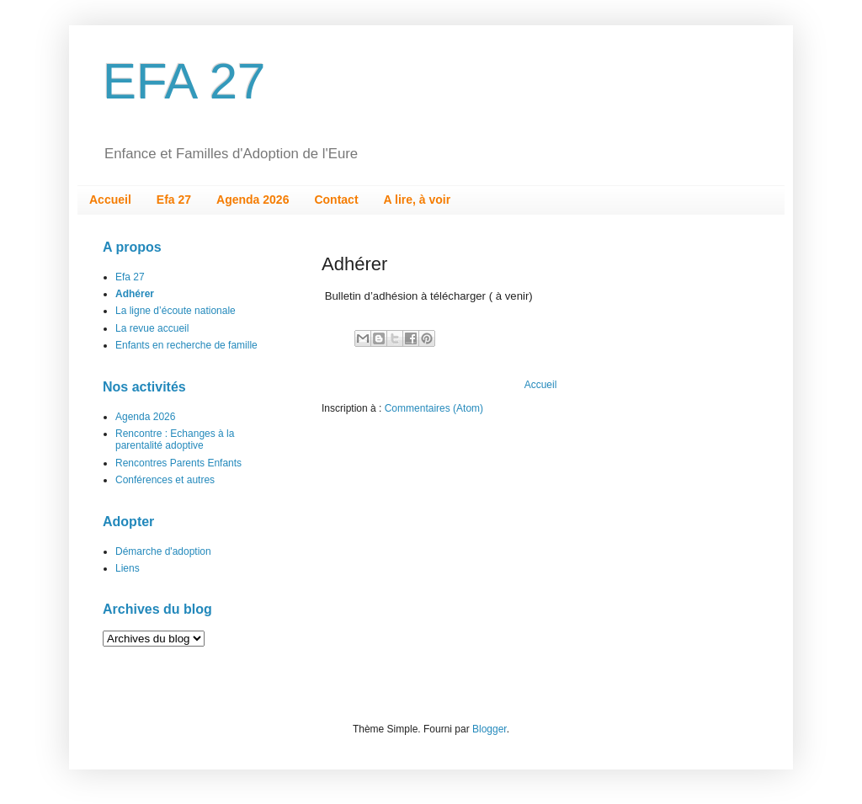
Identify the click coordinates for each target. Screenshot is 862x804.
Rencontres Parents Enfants (178, 463)
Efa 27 (174, 199)
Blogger (489, 729)
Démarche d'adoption (163, 551)
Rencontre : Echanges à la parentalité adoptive (174, 439)
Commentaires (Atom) (434, 408)
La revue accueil (152, 328)
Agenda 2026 (252, 199)
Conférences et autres (165, 480)
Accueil (110, 199)
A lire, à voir (417, 199)
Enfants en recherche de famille (186, 345)
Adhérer (134, 294)
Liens (127, 568)
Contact (336, 199)
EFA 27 (184, 81)
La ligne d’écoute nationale (175, 311)
